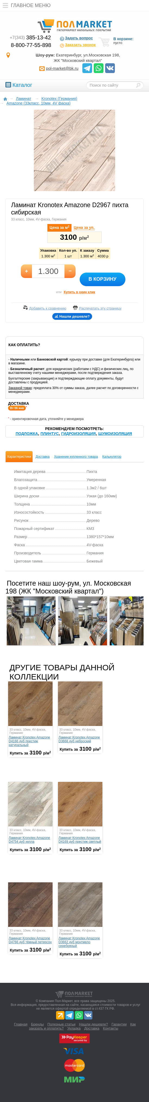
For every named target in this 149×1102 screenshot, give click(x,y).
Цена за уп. (84, 227)
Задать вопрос (76, 38)
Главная (20, 1024)
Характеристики (19, 457)
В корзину (102, 279)
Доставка (42, 457)
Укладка (73, 1028)
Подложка (27, 433)
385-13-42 (30, 37)
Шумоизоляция (115, 433)
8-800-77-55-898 (31, 45)
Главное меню (25, 5)
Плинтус (49, 433)
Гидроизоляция (78, 433)
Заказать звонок (78, 45)
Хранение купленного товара (76, 457)
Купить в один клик (79, 292)
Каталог (18, 85)
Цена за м (59, 227)
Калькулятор (111, 457)
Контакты (110, 1028)
